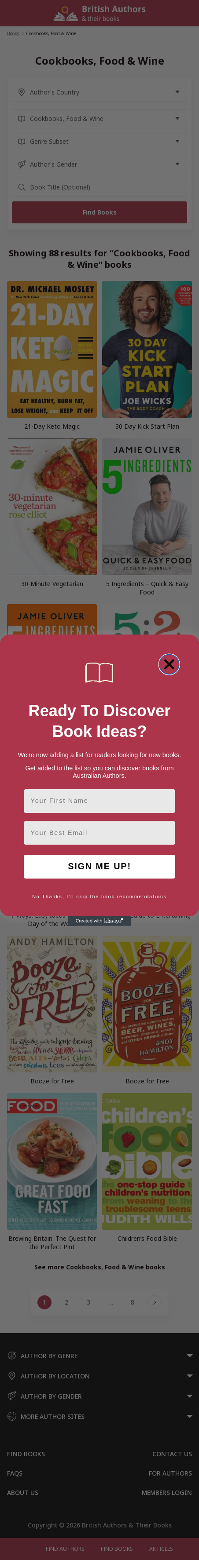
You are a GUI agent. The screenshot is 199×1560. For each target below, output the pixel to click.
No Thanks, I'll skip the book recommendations (99, 896)
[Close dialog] (169, 664)
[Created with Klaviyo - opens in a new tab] (100, 921)
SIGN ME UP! (99, 866)
